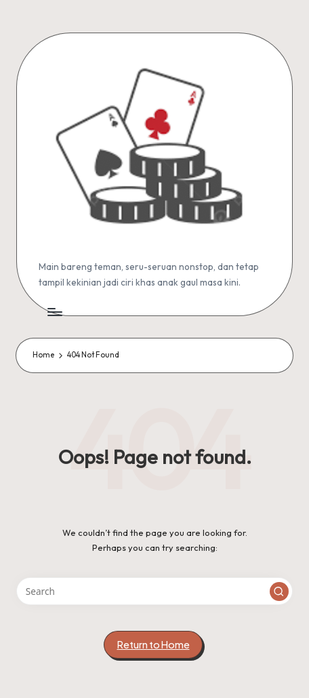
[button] (279, 591)
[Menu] (54, 311)
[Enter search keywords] (154, 591)
